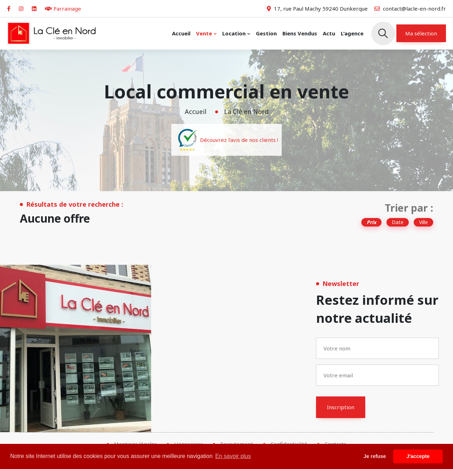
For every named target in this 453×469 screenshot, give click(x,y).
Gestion (266, 33)
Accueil (181, 33)
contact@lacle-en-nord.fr (410, 8)
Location (234, 33)
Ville (423, 222)
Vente (204, 33)
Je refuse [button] (374, 456)
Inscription (340, 407)
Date (397, 222)
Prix (371, 222)
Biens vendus (299, 33)
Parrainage (63, 8)
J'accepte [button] (418, 456)
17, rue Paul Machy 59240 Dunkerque (317, 8)
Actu (329, 33)
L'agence (352, 33)
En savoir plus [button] (233, 456)
